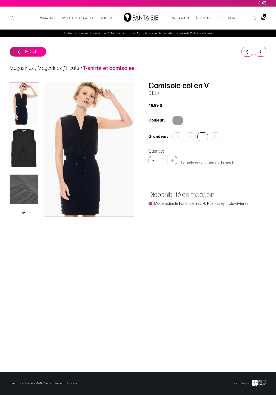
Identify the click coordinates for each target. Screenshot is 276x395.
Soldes (106, 18)
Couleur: (156, 120)
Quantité (156, 151)
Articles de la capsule (78, 18)
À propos (203, 18)
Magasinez (48, 18)
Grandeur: (157, 136)
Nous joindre (226, 18)
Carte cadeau (180, 18)
